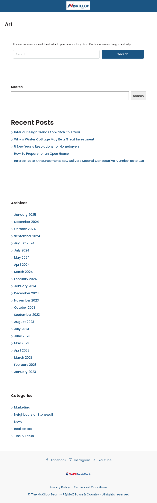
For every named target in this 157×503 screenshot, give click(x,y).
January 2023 (25, 372)
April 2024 (22, 265)
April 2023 (21, 350)
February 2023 (25, 365)
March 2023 (23, 357)
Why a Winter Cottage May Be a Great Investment (54, 139)
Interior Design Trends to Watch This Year (47, 132)
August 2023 (24, 322)
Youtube (102, 460)
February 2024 (25, 279)
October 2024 (25, 229)
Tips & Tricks (24, 436)
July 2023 (21, 329)
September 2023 (27, 315)
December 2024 (26, 222)
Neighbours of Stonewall (33, 414)
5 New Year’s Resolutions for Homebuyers (47, 146)
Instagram (80, 460)
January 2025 (25, 215)
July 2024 (21, 250)
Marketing (22, 407)
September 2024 (27, 236)
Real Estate (23, 429)
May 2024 (22, 257)
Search (122, 54)
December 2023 (26, 293)
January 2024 (25, 286)
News (18, 422)
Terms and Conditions (91, 487)
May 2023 (21, 343)
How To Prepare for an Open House (41, 153)
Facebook (56, 460)
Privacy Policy (60, 487)
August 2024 (24, 243)
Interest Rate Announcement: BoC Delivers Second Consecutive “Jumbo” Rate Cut (79, 161)
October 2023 (24, 307)
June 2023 (22, 336)
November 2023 (26, 300)
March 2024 (23, 272)
